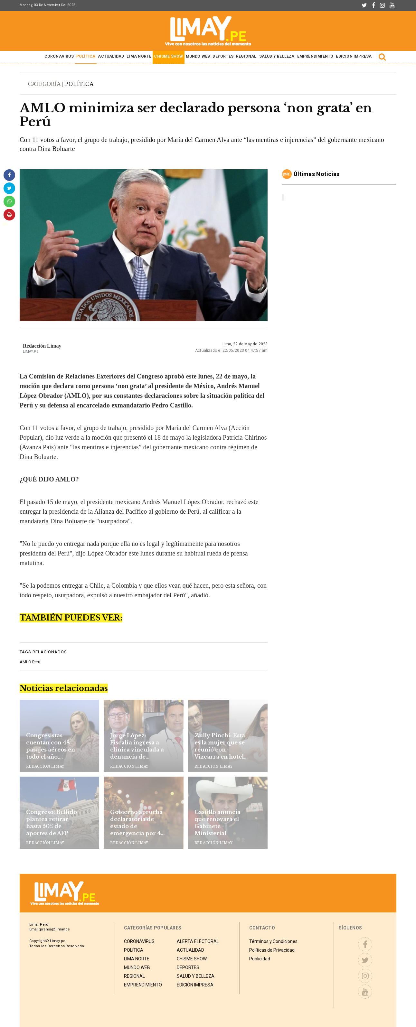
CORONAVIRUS (59, 56)
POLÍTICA (86, 56)
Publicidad (259, 958)
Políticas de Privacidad (272, 949)
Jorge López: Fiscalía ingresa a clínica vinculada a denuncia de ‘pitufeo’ (137, 746)
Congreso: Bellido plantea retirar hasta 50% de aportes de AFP (51, 822)
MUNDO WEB (198, 56)
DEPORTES (223, 56)
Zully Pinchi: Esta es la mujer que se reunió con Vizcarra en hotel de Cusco (219, 746)
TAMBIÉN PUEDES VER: (71, 617)
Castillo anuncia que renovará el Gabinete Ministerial (217, 822)
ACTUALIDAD (111, 56)
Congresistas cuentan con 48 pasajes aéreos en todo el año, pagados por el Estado (50, 746)
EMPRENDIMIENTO (315, 56)
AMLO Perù (30, 661)
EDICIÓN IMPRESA (354, 56)
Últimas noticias (317, 174)
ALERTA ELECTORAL (198, 940)
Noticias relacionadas (64, 688)
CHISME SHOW (168, 56)
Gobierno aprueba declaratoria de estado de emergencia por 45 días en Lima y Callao (137, 823)
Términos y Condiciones (273, 940)
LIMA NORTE (139, 56)
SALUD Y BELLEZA (277, 56)
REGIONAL (246, 56)
